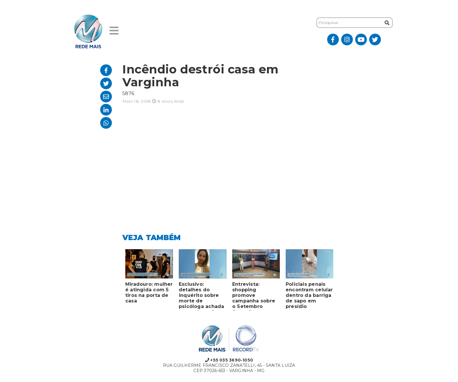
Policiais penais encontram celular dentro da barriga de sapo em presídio (309, 295)
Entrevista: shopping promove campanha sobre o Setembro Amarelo (253, 296)
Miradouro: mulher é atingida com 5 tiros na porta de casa (149, 292)
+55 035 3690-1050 (229, 360)
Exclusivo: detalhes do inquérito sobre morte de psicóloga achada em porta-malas (201, 296)
